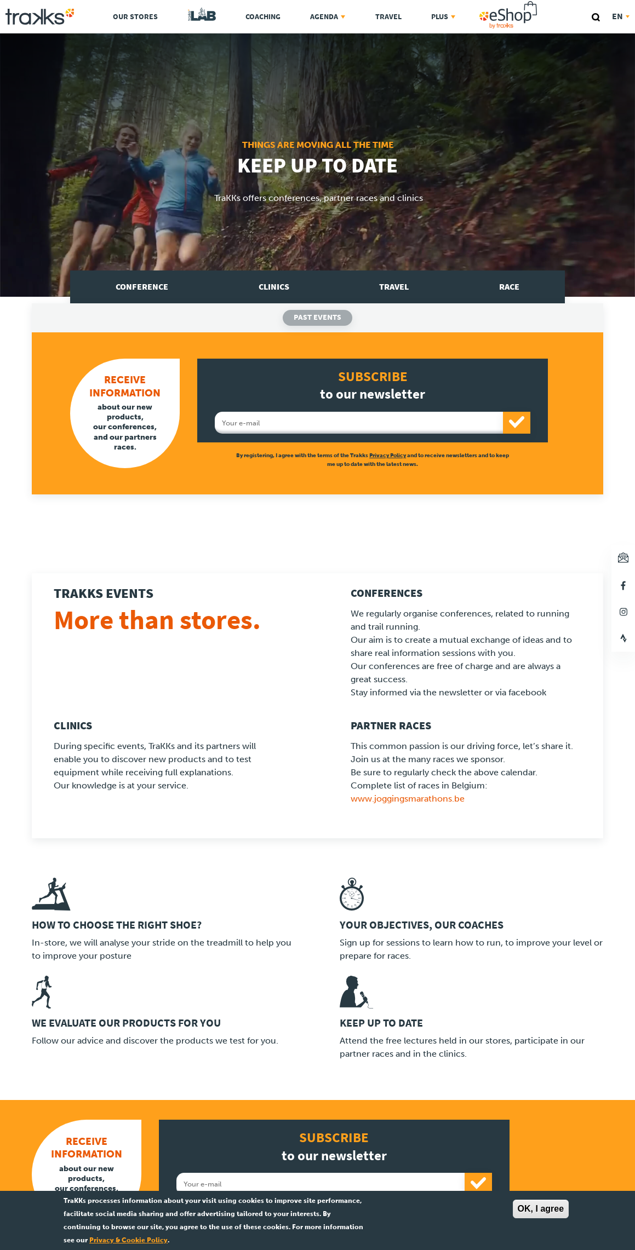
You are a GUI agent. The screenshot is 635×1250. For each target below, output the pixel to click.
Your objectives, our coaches (422, 925)
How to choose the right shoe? (117, 925)
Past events (317, 317)
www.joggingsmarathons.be (408, 798)
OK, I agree (541, 1208)
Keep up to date (381, 1023)
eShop (543, 3)
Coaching (263, 16)
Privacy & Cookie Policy (128, 1240)
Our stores (135, 16)
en (621, 16)
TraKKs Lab (201, 14)
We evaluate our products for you (126, 1023)
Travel (388, 16)
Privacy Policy (387, 455)
